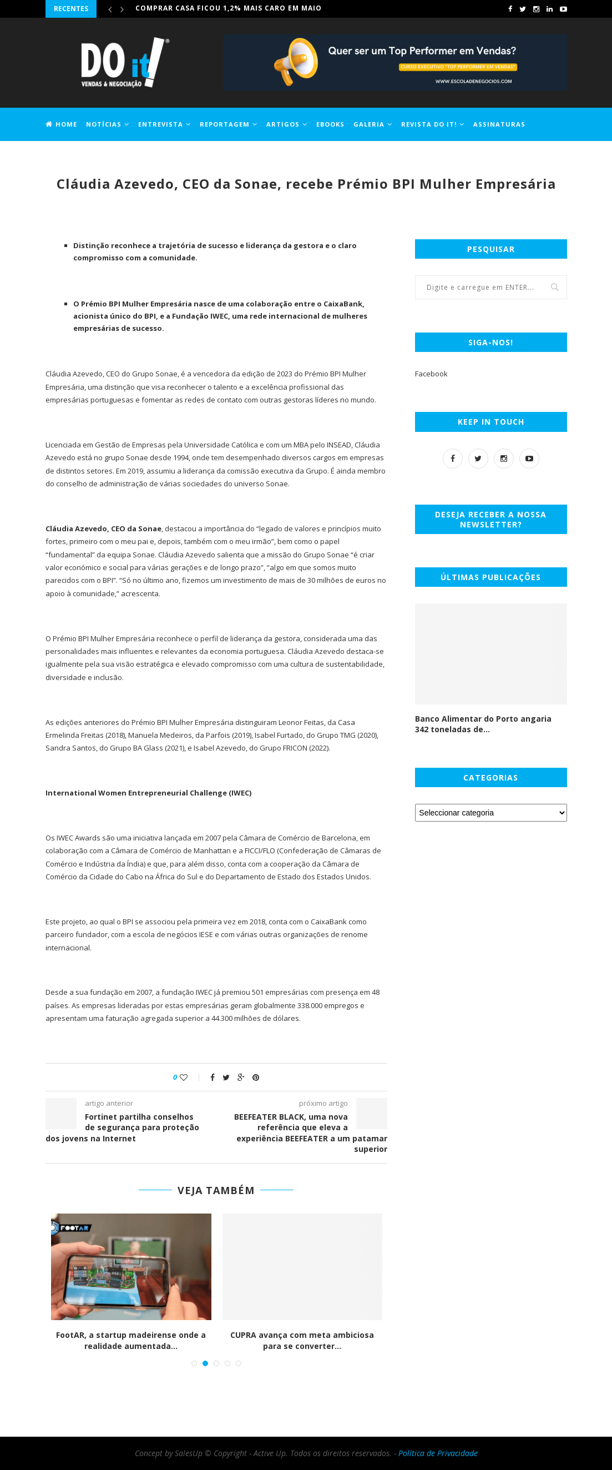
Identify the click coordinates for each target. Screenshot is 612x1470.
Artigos (283, 124)
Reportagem (225, 124)
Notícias (104, 124)
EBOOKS (330, 124)
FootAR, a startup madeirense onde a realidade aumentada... (131, 1340)
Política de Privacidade (438, 1453)
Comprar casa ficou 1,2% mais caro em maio (228, 8)
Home (61, 124)
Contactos (119, 156)
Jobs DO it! (66, 156)
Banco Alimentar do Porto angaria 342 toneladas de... (483, 723)
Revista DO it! (429, 124)
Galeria (369, 124)
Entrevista (160, 124)
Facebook (431, 374)
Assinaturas (499, 124)
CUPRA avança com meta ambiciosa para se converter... (302, 1340)
